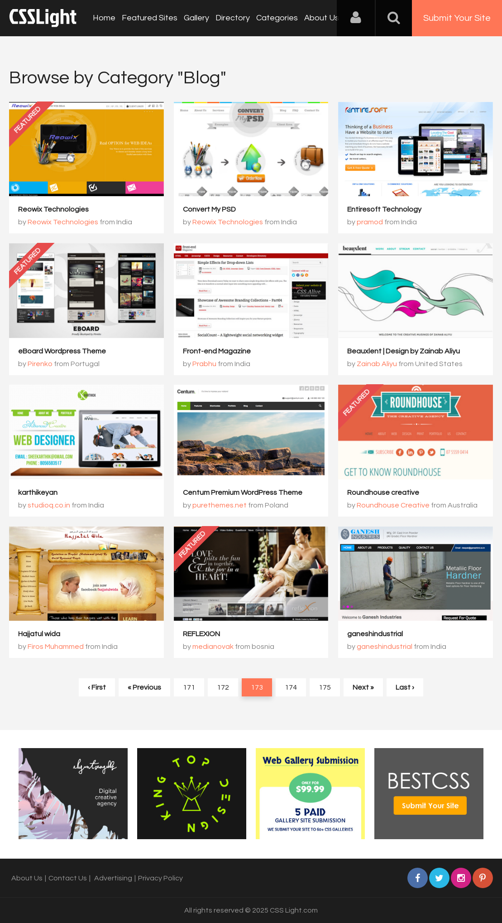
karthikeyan (37, 492)
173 (257, 687)
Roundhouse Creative (393, 505)
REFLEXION (201, 634)
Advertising (113, 878)
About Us (321, 18)
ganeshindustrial (375, 634)
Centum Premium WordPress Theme (242, 492)
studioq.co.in (49, 505)
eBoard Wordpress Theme (62, 351)
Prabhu (204, 363)
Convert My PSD (209, 209)
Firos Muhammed (56, 646)
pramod (370, 222)
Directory (232, 18)
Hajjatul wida (39, 634)
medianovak (213, 646)
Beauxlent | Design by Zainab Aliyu (403, 351)
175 (325, 687)
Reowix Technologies (53, 209)
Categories (277, 18)
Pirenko (40, 363)
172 (223, 687)
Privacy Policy (160, 878)
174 (291, 687)
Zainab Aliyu (377, 363)
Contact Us (67, 878)
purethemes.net (219, 505)
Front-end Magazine (217, 351)
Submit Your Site (457, 18)
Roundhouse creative (383, 492)
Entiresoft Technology (384, 209)
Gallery (196, 18)
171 (189, 687)
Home (104, 18)
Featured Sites (149, 18)
